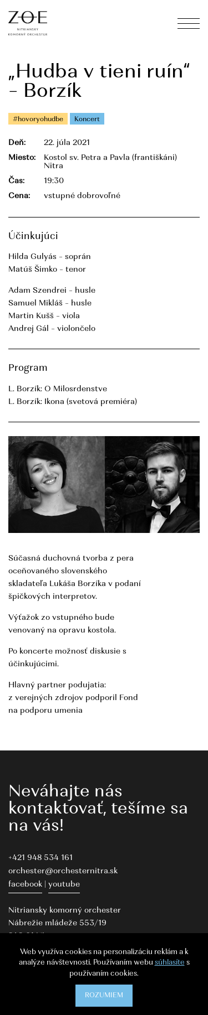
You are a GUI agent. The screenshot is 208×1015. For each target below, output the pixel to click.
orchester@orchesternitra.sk (63, 871)
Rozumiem (104, 995)
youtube (64, 885)
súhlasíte (170, 962)
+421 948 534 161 (40, 858)
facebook (25, 885)
